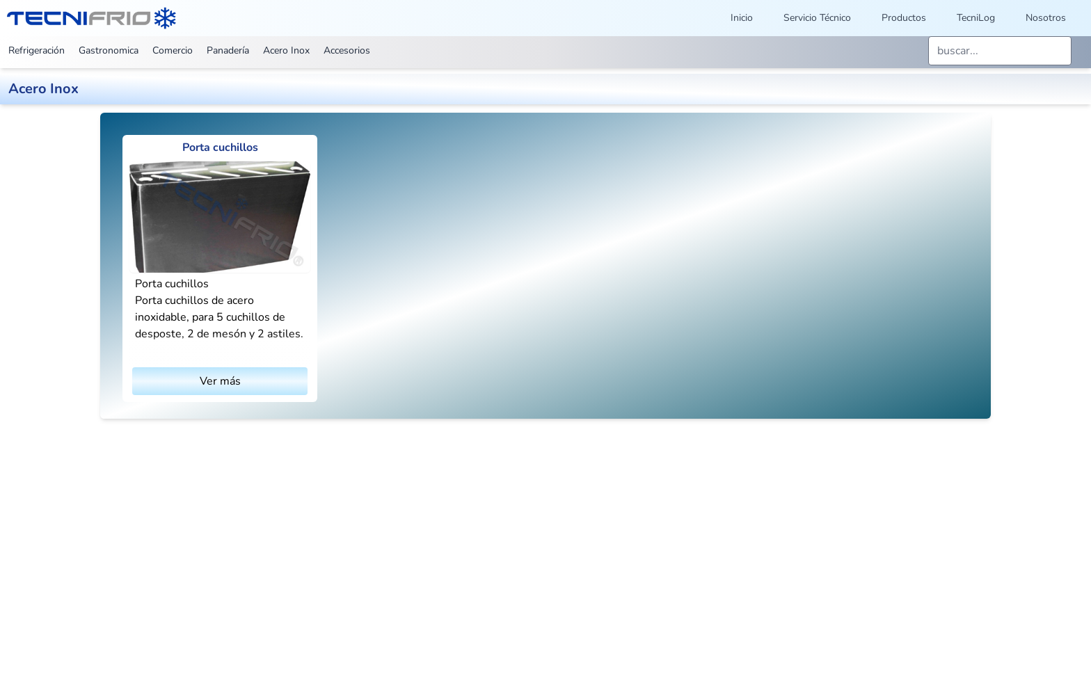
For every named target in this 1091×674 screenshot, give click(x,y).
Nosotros (1046, 17)
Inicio (742, 17)
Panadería (228, 50)
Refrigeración (36, 50)
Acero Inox (286, 50)
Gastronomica (108, 50)
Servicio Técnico (817, 17)
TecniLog (976, 17)
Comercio (172, 50)
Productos (904, 17)
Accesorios (347, 50)
